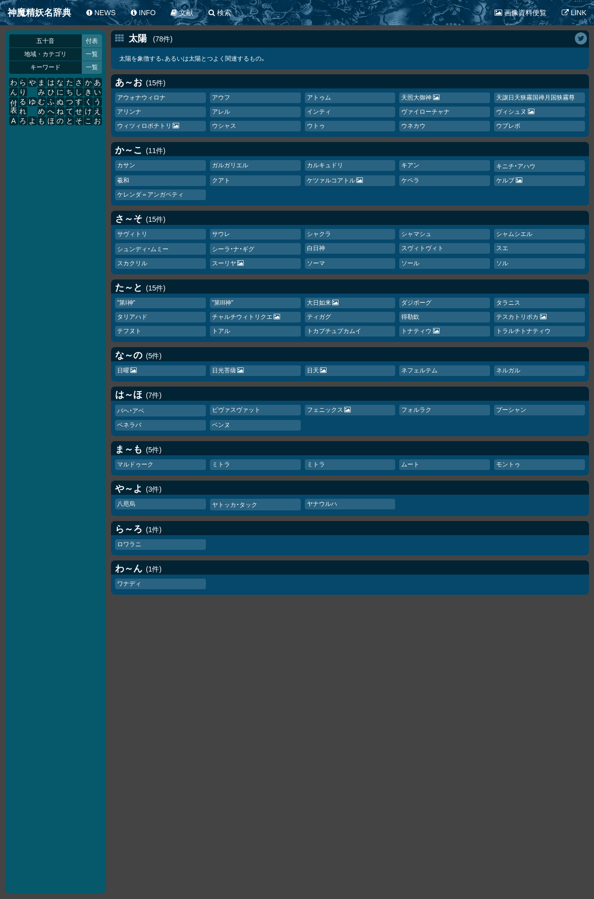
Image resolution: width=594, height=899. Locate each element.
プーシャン (511, 409)
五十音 (45, 40)
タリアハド (132, 316)
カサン (126, 165)
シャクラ (319, 234)
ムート (410, 464)
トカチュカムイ (334, 331)
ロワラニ (129, 544)
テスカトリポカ (517, 316)
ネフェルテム (419, 370)
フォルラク (416, 409)
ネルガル (508, 370)
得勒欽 (410, 316)
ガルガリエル (230, 165)
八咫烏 (126, 503)
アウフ (221, 97)
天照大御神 (416, 97)
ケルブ (505, 180)
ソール (410, 263)
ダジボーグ (416, 302)
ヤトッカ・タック (234, 504)
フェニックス (325, 409)
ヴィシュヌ (511, 111)
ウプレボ (508, 125)
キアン (410, 165)
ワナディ (129, 583)
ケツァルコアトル (331, 180)
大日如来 (319, 302)
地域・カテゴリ (45, 54)
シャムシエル (514, 234)
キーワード (45, 67)
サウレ (221, 234)
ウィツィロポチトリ (144, 125)
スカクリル (132, 263)
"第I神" (126, 302)
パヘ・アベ (130, 410)
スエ (502, 248)
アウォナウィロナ (141, 97)
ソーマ (316, 263)
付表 (92, 40)
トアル (221, 331)
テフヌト (129, 331)
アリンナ (129, 111)
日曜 (123, 370)
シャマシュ (416, 234)
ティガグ (319, 316)
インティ (319, 111)
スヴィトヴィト (422, 248)
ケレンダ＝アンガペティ (150, 194)
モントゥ (508, 464)
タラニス (508, 302)
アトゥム (319, 97)
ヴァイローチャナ (425, 111)
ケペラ (410, 180)
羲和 (123, 180)
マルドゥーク (135, 464)
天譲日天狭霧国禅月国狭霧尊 (535, 97)
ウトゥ (316, 125)
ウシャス (224, 125)
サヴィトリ (132, 234)
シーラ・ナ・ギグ (233, 249)
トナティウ (416, 331)
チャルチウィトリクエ (242, 316)
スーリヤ (224, 263)
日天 (313, 370)
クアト (221, 180)
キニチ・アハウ (515, 166)
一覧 (92, 54)
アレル (221, 111)
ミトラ (221, 464)
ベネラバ (129, 425)
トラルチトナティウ (523, 331)
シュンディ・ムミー (143, 249)
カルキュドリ (325, 165)
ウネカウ (413, 125)
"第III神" (223, 302)
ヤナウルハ (322, 503)
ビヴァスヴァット (236, 409)
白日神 (316, 248)
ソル (502, 263)
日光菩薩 (224, 370)
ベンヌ (221, 425)
